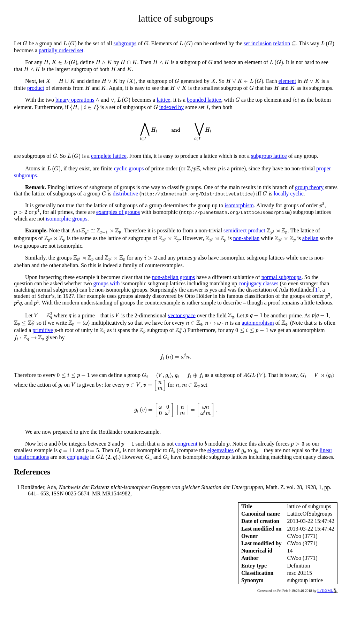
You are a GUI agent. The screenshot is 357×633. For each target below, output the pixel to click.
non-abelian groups (173, 277)
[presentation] (25, 43)
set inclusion (258, 43)
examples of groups (118, 212)
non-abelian (246, 238)
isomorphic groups (67, 219)
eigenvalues (220, 450)
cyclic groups (129, 168)
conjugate (78, 457)
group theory (309, 187)
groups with (106, 283)
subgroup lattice (269, 156)
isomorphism (239, 205)
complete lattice (109, 156)
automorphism (258, 323)
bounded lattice (204, 100)
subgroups (124, 43)
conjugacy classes (258, 283)
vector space (182, 315)
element (287, 81)
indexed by (171, 107)
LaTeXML (327, 591)
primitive (42, 330)
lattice (163, 100)
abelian (310, 238)
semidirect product (244, 230)
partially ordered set (61, 50)
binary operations (74, 100)
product (35, 88)
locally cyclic (289, 193)
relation (281, 43)
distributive (125, 193)
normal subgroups (281, 277)
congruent (186, 444)
